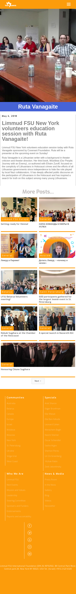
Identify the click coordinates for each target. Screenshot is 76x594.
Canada (10, 414)
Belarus (10, 408)
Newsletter (50, 506)
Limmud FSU (13, 479)
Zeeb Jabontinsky (53, 466)
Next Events (12, 485)
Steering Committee (16, 500)
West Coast (12, 461)
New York (11, 440)
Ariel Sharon (51, 403)
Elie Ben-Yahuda (52, 419)
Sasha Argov (51, 445)
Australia (11, 403)
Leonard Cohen (52, 424)
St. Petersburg (13, 445)
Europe (10, 419)
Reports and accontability (19, 516)
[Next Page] (38, 381)
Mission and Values (16, 490)
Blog (47, 495)
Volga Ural (12, 456)
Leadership (12, 495)
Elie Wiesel (50, 414)
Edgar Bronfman (52, 408)
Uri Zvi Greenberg (53, 456)
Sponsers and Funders (17, 506)
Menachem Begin (53, 429)
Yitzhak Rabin (51, 461)
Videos (48, 500)
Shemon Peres (52, 451)
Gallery (48, 490)
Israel (9, 424)
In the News (50, 485)
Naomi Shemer (52, 435)
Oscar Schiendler (53, 440)
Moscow (11, 435)
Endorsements (14, 511)
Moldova (11, 429)
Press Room (51, 479)
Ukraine (10, 451)
